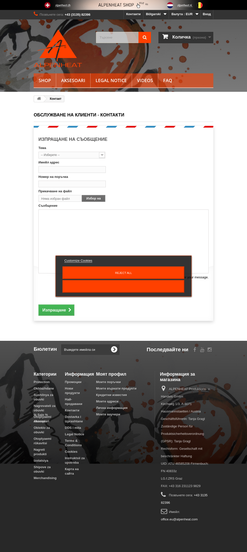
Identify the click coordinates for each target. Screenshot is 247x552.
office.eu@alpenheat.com (179, 519)
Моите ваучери (108, 414)
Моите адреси (107, 401)
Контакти (133, 14)
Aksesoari (73, 80)
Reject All (123, 272)
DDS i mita (73, 428)
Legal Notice (111, 80)
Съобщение (47, 205)
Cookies (71, 451)
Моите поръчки (108, 382)
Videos (145, 80)
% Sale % (41, 487)
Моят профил (111, 374)
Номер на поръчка (53, 177)
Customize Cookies (78, 260)
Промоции (73, 382)
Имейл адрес (48, 162)
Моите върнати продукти (116, 388)
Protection (42, 382)
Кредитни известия (111, 395)
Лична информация (111, 408)
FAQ (167, 80)
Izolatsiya (41, 460)
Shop (45, 80)
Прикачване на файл (55, 191)
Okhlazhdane (44, 388)
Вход (207, 14)
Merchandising (45, 478)
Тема (42, 148)
